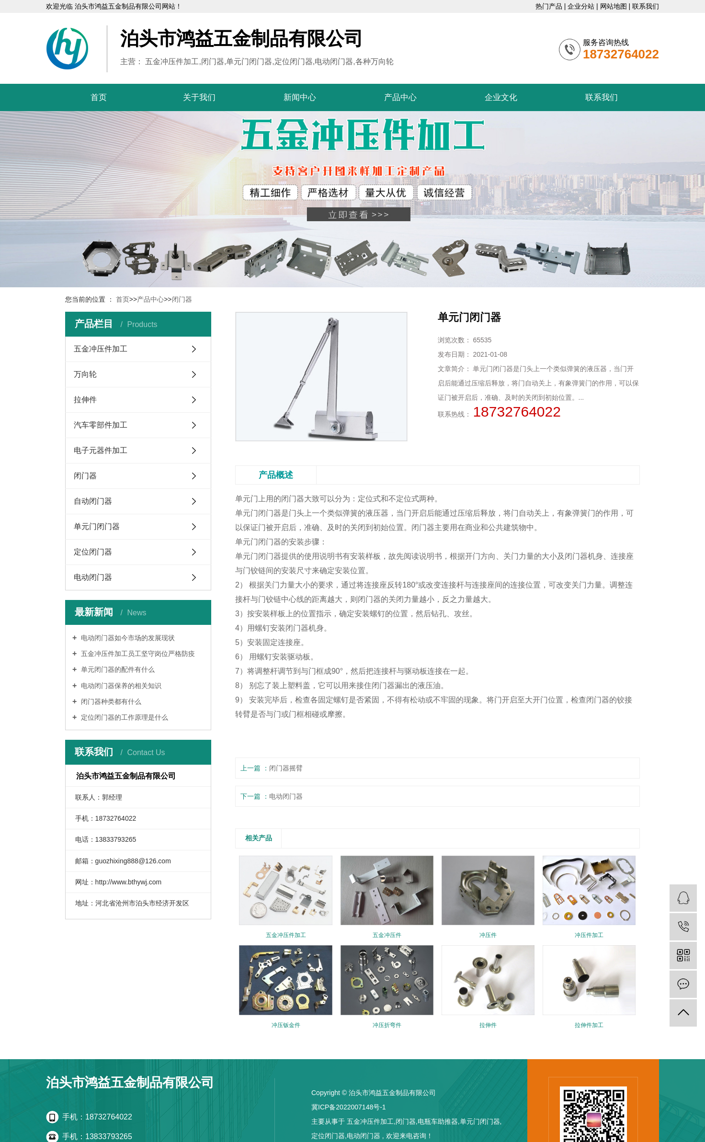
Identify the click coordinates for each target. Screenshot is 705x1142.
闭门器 (182, 299)
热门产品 (549, 6)
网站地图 (614, 6)
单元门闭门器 (97, 526)
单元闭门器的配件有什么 (117, 669)
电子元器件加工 (100, 450)
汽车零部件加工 (100, 425)
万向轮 (85, 374)
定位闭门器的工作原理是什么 (123, 717)
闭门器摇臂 (286, 768)
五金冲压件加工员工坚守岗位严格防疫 (137, 653)
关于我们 (199, 97)
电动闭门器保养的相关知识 (120, 686)
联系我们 (645, 6)
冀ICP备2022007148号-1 (348, 1107)
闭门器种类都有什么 (110, 701)
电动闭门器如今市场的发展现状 (127, 638)
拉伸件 (85, 400)
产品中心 (400, 97)
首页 (99, 97)
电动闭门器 (93, 577)
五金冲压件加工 (100, 349)
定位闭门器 (93, 552)
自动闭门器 (93, 501)
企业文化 (501, 97)
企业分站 (582, 6)
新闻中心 (300, 97)
